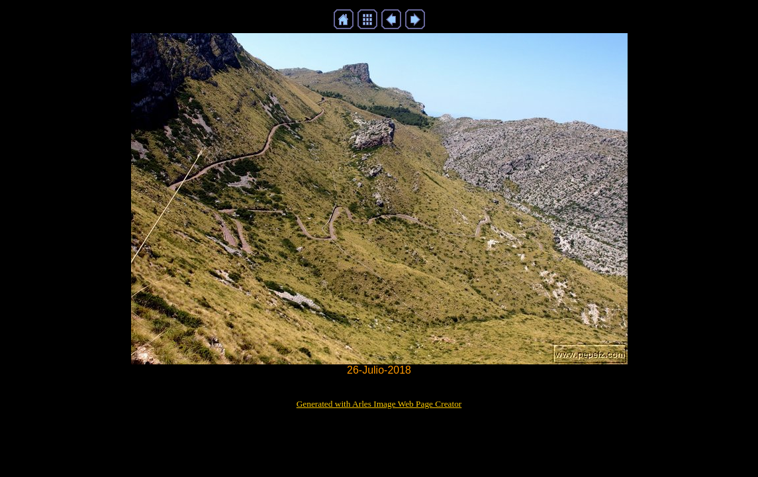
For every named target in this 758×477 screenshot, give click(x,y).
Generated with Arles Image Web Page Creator (379, 404)
